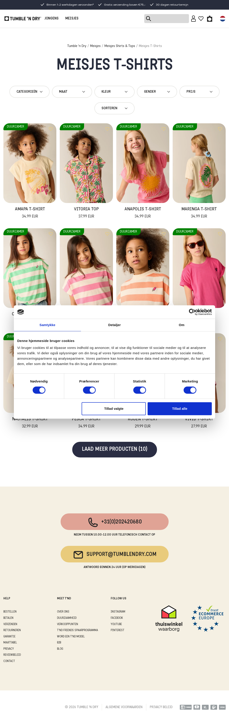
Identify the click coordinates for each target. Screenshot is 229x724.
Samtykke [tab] (47, 325)
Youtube (116, 624)
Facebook (117, 618)
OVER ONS (63, 611)
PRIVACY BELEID (161, 707)
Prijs (199, 92)
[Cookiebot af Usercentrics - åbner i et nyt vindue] (192, 312)
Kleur (114, 92)
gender (157, 92)
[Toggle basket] (210, 18)
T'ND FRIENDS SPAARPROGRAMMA (77, 630)
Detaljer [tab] (114, 325)
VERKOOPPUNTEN (67, 624)
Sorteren (114, 108)
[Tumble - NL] (22, 18)
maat (72, 92)
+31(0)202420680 (114, 522)
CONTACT (9, 661)
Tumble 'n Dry (76, 46)
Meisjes (95, 46)
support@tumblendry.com (115, 554)
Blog (60, 648)
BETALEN (8, 618)
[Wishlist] (201, 18)
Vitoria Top (86, 213)
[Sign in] (193, 18)
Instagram (118, 611)
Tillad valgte (113, 408)
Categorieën (29, 92)
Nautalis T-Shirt (30, 423)
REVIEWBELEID (12, 655)
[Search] (166, 18)
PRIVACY (8, 648)
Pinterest (117, 630)
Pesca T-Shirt (86, 423)
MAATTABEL (10, 642)
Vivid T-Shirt (199, 423)
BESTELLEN (10, 611)
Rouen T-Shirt (143, 423)
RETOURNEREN (12, 630)
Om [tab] (181, 325)
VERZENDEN (10, 624)
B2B (59, 642)
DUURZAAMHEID (66, 618)
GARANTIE (9, 636)
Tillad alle (179, 408)
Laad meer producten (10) (114, 449)
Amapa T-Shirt (30, 213)
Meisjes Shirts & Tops (119, 46)
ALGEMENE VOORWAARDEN (124, 707)
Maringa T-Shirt (199, 213)
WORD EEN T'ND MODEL (71, 636)
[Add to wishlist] (51, 129)
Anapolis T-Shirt (143, 213)
